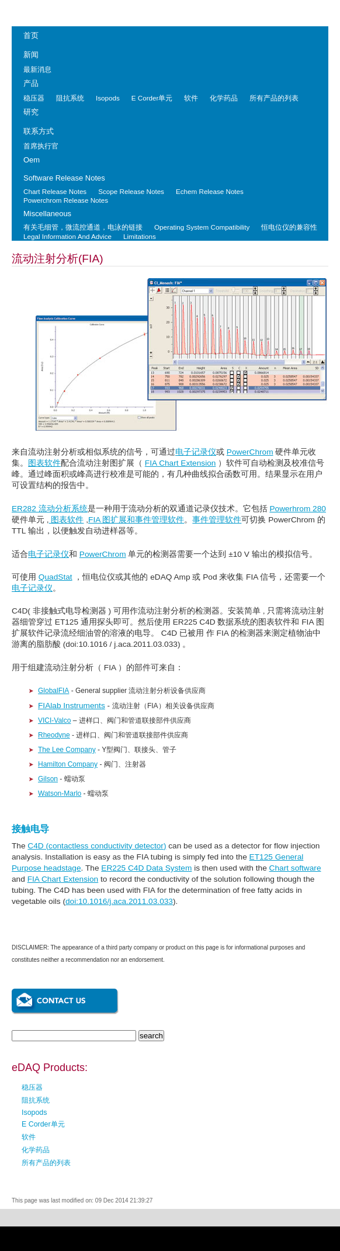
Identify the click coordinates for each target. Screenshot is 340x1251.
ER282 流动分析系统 (50, 508)
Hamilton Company (68, 764)
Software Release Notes (64, 178)
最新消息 (37, 69)
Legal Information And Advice (67, 236)
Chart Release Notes (54, 191)
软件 (191, 98)
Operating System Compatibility (201, 227)
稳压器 (33, 98)
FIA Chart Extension (180, 463)
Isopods (108, 98)
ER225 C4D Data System (146, 868)
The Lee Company (67, 750)
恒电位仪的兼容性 (289, 227)
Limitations (139, 236)
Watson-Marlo (59, 793)
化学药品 (224, 98)
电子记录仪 (195, 452)
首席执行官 (40, 146)
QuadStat (55, 577)
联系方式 (38, 131)
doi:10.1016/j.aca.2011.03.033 (119, 901)
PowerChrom (250, 452)
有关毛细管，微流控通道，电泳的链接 (83, 227)
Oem (31, 159)
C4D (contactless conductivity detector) (96, 845)
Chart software (295, 868)
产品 (31, 83)
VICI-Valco (54, 720)
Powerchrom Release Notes (65, 200)
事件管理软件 (216, 519)
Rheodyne (54, 735)
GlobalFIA (53, 691)
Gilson (48, 779)
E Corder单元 (152, 98)
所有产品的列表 (274, 98)
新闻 (31, 54)
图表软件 (44, 463)
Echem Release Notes (210, 191)
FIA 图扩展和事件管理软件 (136, 519)
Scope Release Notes (131, 191)
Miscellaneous (47, 213)
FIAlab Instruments (71, 705)
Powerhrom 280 (297, 508)
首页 (31, 35)
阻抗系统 (70, 98)
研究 (31, 112)
